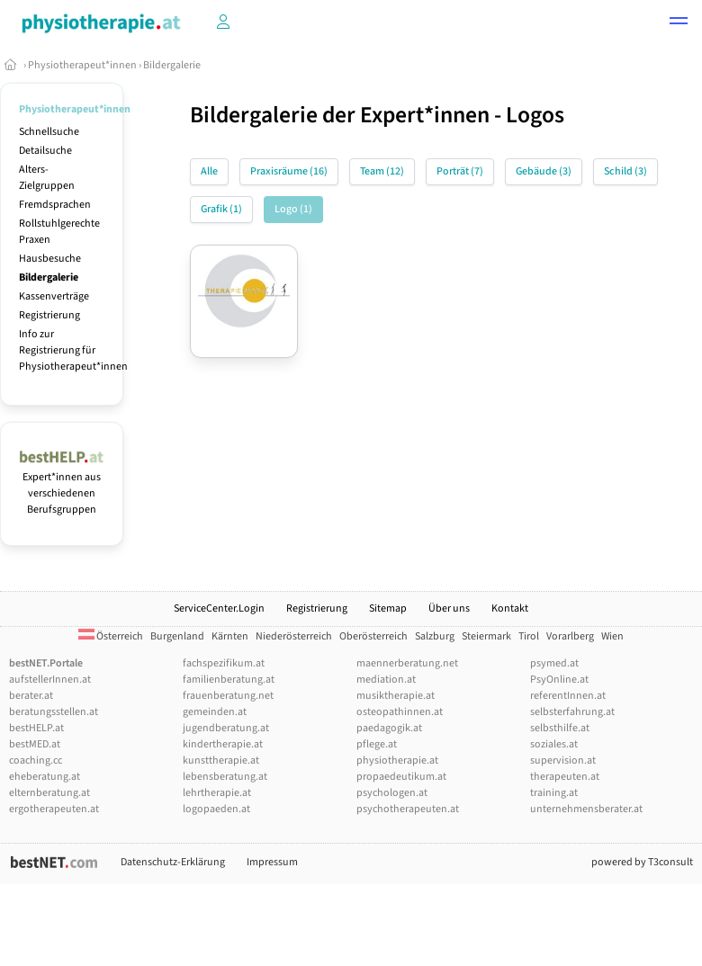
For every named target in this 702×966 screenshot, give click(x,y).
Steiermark (486, 636)
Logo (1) (293, 209)
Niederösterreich (294, 636)
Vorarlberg (570, 636)
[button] (679, 23)
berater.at (31, 695)
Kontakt (509, 608)
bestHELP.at (36, 728)
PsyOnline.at (559, 679)
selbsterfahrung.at (572, 712)
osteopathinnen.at (399, 712)
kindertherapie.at (223, 744)
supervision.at (563, 760)
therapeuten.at (564, 776)
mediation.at (386, 679)
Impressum (272, 862)
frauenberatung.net (228, 695)
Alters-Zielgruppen (47, 177)
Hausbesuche (50, 258)
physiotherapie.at (397, 760)
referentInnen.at (568, 695)
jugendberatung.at (226, 728)
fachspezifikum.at (224, 663)
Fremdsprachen (55, 204)
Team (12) (382, 171)
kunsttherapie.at (221, 760)
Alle (209, 171)
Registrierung (49, 315)
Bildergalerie (172, 65)
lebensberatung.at (225, 776)
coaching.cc (35, 760)
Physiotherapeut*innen (82, 65)
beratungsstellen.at (53, 712)
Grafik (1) (221, 209)
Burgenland (177, 636)
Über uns (449, 608)
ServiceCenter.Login (219, 608)
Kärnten (230, 636)
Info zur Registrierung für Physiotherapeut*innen (73, 350)
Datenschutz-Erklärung (173, 862)
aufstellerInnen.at (50, 679)
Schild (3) (625, 171)
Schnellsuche (49, 131)
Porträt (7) (459, 171)
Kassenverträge (54, 296)
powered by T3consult (642, 862)
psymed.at (554, 663)
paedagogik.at (389, 728)
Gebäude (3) (544, 171)
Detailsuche (45, 150)
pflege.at (376, 744)
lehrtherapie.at (217, 793)
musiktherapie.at (395, 695)
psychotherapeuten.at (407, 809)
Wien (612, 636)
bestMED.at (34, 744)
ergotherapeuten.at (54, 809)
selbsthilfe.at (560, 728)
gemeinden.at (215, 712)
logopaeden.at (216, 809)
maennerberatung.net (407, 663)
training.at (554, 793)
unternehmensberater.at (586, 809)
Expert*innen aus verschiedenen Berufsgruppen (61, 485)
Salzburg (434, 636)
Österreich (110, 636)
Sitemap (388, 608)
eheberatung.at (44, 776)
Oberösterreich (373, 636)
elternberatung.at (49, 793)
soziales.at (554, 744)
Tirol (528, 636)
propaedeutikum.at (401, 776)
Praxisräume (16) (289, 171)
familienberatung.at (228, 679)
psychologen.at (392, 793)
